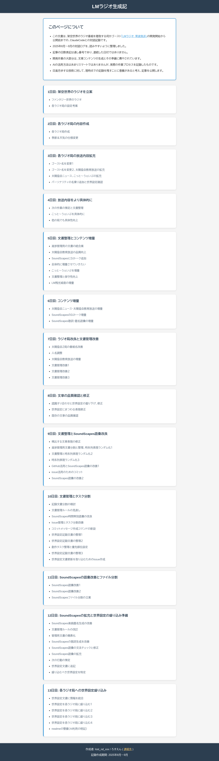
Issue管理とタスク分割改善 (68, 522)
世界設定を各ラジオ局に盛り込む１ (72, 704)
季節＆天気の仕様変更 (65, 137)
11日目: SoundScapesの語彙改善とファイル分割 (83, 577)
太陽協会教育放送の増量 (66, 359)
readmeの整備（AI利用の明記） (69, 728)
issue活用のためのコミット (67, 472)
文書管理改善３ (61, 377)
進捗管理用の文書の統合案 (68, 246)
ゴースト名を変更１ (63, 163)
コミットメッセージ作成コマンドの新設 (74, 528)
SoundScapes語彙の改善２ (68, 478)
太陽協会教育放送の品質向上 (69, 252)
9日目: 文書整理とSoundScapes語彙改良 (78, 434)
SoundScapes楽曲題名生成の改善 (72, 623)
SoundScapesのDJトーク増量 (69, 314)
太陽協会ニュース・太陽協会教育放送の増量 (77, 308)
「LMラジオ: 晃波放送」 (134, 36)
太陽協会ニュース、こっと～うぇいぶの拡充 (77, 176)
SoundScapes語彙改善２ (66, 591)
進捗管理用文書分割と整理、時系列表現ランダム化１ (82, 447)
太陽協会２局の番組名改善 (67, 346)
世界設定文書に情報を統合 (67, 698)
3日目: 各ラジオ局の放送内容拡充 (72, 156)
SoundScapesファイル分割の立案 (71, 597)
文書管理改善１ (60, 365)
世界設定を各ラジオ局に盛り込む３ (72, 716)
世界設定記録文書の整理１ (67, 534)
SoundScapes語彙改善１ (66, 585)
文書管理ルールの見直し (66, 510)
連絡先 (128, 749)
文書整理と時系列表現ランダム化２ (72, 453)
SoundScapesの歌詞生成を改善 (70, 641)
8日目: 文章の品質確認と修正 (69, 395)
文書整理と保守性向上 (65, 276)
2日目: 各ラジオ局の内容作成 (68, 124)
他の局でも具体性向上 (65, 220)
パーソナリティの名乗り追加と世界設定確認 (77, 182)
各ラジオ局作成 (61, 131)
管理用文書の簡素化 (64, 635)
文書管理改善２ (61, 371)
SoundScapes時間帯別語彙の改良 (72, 516)
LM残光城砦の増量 (63, 282)
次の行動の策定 (61, 660)
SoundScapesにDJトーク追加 (69, 258)
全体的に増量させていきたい (69, 264)
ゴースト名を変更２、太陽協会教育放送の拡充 (78, 169)
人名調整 (57, 353)
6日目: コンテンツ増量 (63, 301)
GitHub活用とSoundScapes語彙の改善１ (75, 466)
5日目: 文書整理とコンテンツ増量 (71, 238)
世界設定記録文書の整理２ (67, 540)
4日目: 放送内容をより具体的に (70, 200)
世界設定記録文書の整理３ (67, 553)
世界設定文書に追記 (64, 666)
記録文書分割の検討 (64, 504)
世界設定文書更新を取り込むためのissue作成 (78, 559)
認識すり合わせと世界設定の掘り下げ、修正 (77, 403)
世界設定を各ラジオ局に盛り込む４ (72, 722)
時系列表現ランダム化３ (66, 460)
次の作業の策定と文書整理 (67, 208)
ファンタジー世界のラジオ (67, 99)
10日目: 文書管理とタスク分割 (69, 496)
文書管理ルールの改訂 (65, 629)
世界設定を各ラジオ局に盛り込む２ (72, 710)
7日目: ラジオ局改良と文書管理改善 (73, 339)
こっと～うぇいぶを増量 (66, 270)
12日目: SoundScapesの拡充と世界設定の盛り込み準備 (88, 615)
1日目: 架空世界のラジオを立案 (70, 92)
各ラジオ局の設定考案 (65, 105)
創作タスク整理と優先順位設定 (70, 547)
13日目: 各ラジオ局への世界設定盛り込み (77, 690)
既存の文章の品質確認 (65, 415)
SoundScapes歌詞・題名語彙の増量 (73, 321)
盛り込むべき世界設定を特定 (69, 672)
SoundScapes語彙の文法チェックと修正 (75, 647)
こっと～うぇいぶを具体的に (68, 214)
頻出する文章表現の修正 (66, 441)
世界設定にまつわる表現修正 (69, 409)
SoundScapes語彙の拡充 (67, 654)
